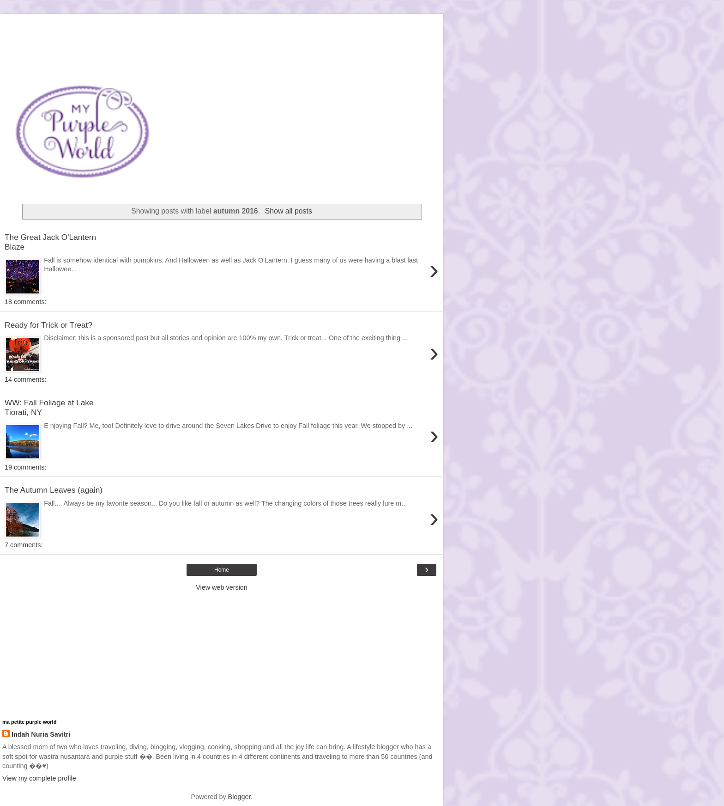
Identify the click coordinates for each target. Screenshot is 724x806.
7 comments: (23, 545)
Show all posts (288, 211)
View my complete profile (39, 778)
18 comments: (25, 301)
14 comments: (25, 379)
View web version (221, 587)
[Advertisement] (222, 25)
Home (221, 570)
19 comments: (25, 467)
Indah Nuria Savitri (41, 734)
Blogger (239, 796)
